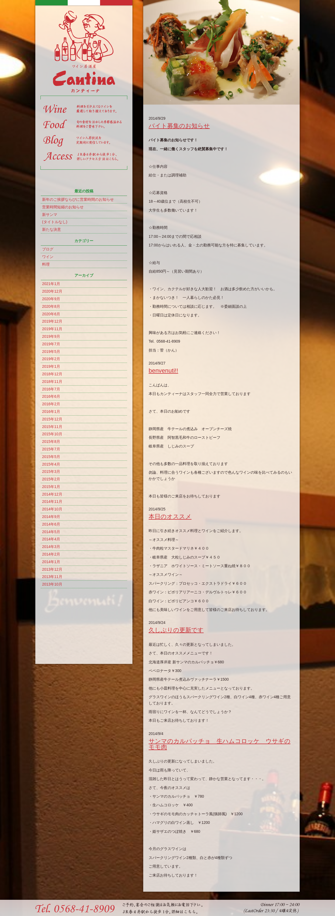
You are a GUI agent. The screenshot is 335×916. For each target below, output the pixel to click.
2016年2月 (51, 404)
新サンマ (49, 214)
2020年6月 (51, 314)
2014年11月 (52, 501)
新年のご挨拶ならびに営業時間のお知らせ (78, 199)
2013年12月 (52, 569)
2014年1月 (51, 562)
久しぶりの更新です (176, 630)
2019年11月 (52, 329)
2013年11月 (52, 576)
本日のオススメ (170, 516)
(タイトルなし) (54, 222)
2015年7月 (51, 449)
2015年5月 (51, 456)
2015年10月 (52, 434)
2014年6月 (51, 524)
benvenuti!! (163, 370)
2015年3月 (51, 471)
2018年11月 (52, 381)
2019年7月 (51, 344)
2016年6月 (51, 396)
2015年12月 (52, 419)
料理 (46, 264)
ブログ (47, 249)
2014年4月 (51, 539)
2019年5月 (51, 351)
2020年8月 (51, 306)
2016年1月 (51, 411)
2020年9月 (51, 299)
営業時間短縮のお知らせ (63, 207)
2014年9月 (51, 516)
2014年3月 (51, 546)
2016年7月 (51, 389)
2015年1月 (51, 486)
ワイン (47, 257)
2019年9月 (51, 336)
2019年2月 (51, 359)
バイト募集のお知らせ (179, 125)
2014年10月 (52, 509)
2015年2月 (51, 479)
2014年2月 (51, 554)
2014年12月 (52, 494)
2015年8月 (51, 441)
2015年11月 (52, 426)
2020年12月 (52, 291)
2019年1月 (51, 366)
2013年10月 (52, 584)
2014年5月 (51, 532)
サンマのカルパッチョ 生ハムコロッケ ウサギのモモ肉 (219, 744)
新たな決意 (51, 229)
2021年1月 (51, 284)
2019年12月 (52, 321)
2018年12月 (52, 374)
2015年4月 (51, 464)
